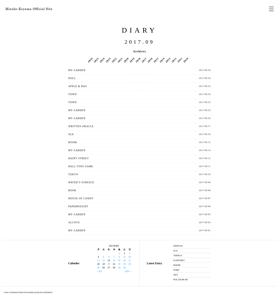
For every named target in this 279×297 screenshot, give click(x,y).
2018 (138, 60)
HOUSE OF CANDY (80, 198)
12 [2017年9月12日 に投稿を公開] (103, 260)
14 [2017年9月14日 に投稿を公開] (114, 260)
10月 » (128, 271)
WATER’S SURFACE (81, 182)
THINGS (177, 255)
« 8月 (99, 271)
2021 (120, 60)
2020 (126, 60)
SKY (175, 274)
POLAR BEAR (180, 279)
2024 (102, 60)
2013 (168, 60)
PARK (176, 270)
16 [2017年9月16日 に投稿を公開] (124, 260)
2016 (150, 60)
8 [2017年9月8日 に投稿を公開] (119, 257)
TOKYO (73, 174)
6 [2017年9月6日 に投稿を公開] (108, 257)
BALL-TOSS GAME (80, 166)
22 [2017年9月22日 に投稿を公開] (119, 264)
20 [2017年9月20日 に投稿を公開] (109, 264)
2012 (174, 60)
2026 (90, 60)
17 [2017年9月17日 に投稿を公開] (129, 260)
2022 (114, 60)
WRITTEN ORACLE (81, 126)
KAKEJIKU (179, 260)
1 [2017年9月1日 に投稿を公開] (119, 253)
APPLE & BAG (77, 86)
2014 (162, 60)
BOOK (72, 190)
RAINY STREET (78, 158)
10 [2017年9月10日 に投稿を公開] (129, 257)
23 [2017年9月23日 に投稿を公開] (124, 264)
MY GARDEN (76, 70)
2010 (186, 60)
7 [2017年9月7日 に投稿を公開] (114, 257)
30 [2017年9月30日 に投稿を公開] (124, 267)
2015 (156, 60)
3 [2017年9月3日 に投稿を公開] (129, 253)
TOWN (72, 94)
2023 (108, 60)
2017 (144, 60)
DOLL (72, 78)
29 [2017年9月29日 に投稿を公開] (119, 267)
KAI (175, 250)
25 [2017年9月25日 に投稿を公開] (98, 267)
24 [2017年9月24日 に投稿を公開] (129, 264)
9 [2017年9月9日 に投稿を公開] (124, 257)
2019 (132, 60)
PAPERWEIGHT (78, 206)
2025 (96, 60)
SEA (71, 134)
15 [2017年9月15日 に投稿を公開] (119, 260)
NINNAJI (178, 245)
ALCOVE (74, 222)
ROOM (72, 142)
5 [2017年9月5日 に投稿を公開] (103, 257)
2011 (180, 60)
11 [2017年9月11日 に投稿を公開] (98, 260)
